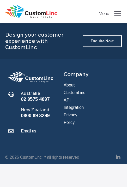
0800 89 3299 (35, 115)
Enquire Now (102, 41)
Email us (28, 131)
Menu (110, 13)
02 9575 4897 (35, 99)
